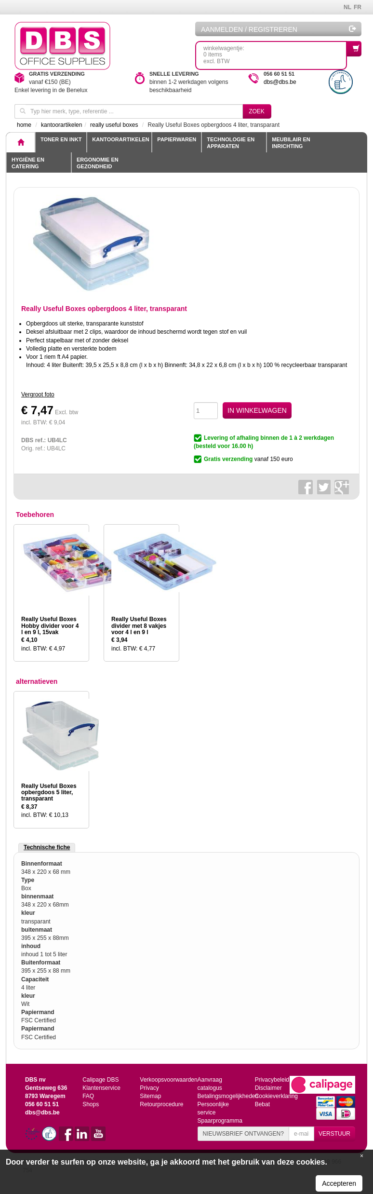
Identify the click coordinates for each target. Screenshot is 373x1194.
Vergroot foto (37, 394)
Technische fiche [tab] (47, 847)
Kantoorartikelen (120, 139)
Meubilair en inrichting (291, 142)
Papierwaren (176, 139)
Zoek (257, 111)
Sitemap (150, 1096)
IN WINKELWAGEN (257, 410)
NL (347, 7)
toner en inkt (60, 139)
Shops (90, 1104)
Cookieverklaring (276, 1096)
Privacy (149, 1088)
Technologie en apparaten (230, 142)
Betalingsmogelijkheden (227, 1096)
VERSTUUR (334, 1133)
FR (357, 7)
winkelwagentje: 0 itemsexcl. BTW (275, 53)
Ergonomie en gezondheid (98, 163)
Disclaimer (268, 1088)
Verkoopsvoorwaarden (168, 1079)
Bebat (262, 1104)
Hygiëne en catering (28, 163)
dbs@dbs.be (280, 82)
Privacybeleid (272, 1079)
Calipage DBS (100, 1079)
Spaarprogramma (219, 1120)
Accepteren (339, 1183)
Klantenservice (101, 1088)
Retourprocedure (161, 1104)
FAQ (88, 1096)
